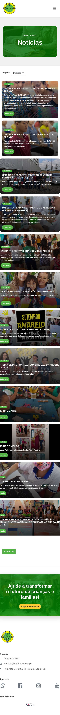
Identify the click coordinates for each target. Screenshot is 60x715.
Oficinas (17, 73)
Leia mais (9, 113)
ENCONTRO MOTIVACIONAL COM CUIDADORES (26, 251)
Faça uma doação (30, 606)
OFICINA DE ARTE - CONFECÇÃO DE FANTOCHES (27, 291)
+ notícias (9, 551)
